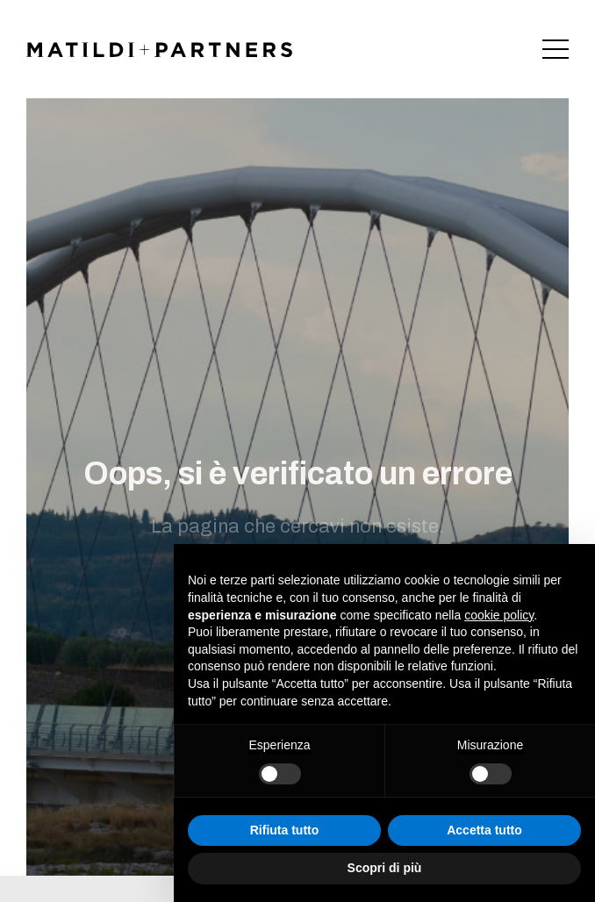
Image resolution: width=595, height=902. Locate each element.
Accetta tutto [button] (484, 830)
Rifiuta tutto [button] (284, 830)
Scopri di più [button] (385, 868)
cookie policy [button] (499, 615)
